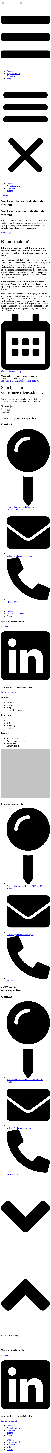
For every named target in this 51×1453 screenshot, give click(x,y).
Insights (10, 78)
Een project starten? (9, 1342)
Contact (4, 1345)
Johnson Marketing (9, 1335)
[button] (25, 131)
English (26, 3)
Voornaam (5, 406)
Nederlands (10, 3)
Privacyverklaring (9, 692)
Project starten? (13, 73)
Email (4, 409)
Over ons (10, 71)
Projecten (11, 76)
